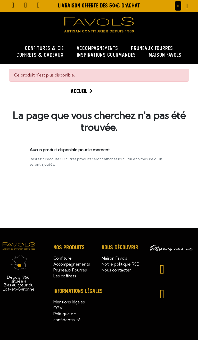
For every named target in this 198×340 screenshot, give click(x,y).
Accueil (79, 91)
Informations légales (78, 291)
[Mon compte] (178, 5)
